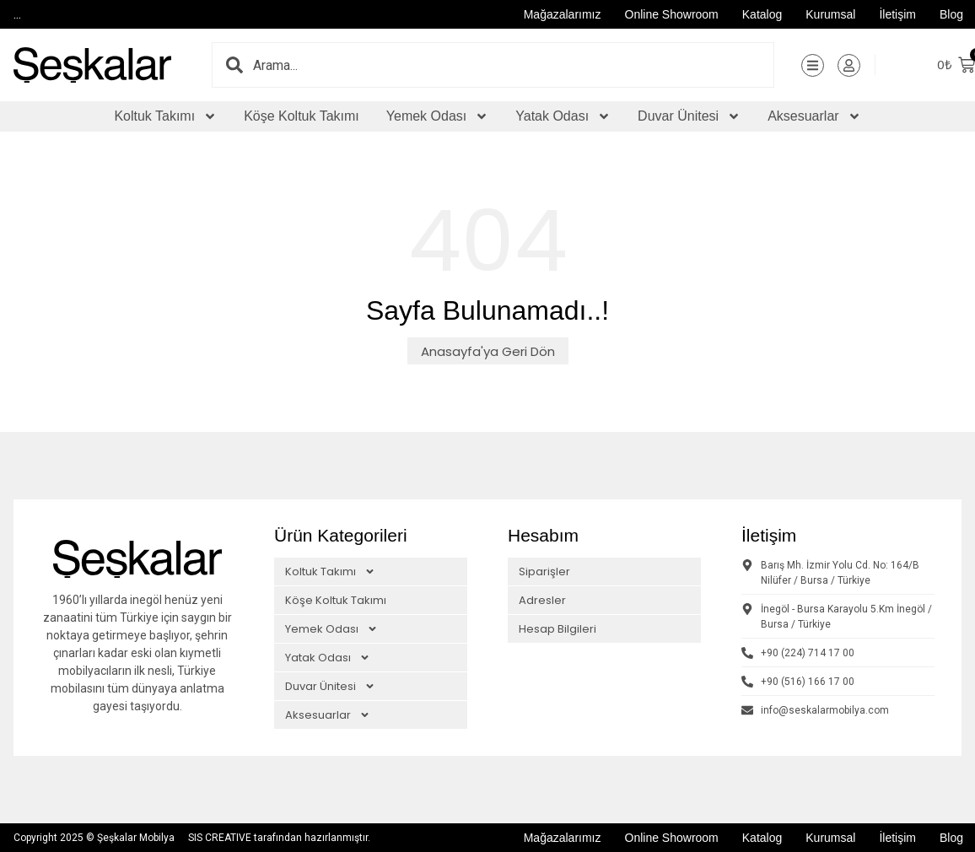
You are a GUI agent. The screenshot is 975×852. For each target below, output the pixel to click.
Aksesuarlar (814, 116)
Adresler (542, 600)
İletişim (897, 14)
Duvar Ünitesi (689, 116)
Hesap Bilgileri (557, 629)
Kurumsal (830, 14)
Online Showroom (672, 14)
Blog (951, 14)
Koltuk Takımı (165, 116)
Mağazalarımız (562, 14)
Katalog (762, 14)
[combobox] (513, 65)
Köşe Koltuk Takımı (301, 116)
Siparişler (544, 572)
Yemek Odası (437, 116)
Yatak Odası (563, 116)
